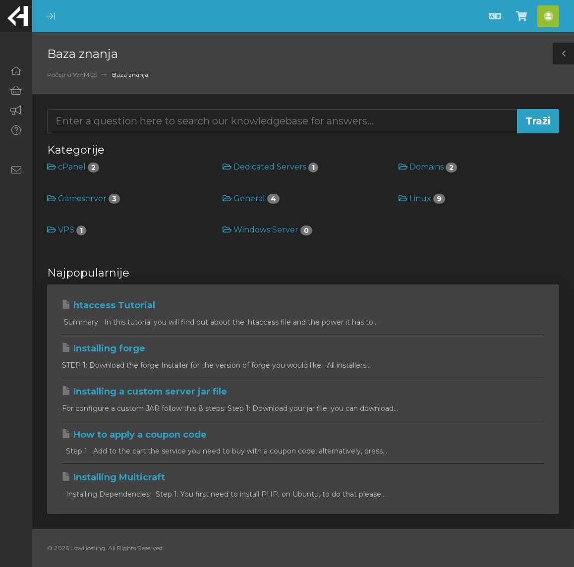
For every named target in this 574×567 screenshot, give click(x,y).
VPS (66, 229)
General (251, 198)
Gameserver (83, 198)
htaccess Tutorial (108, 305)
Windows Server (267, 229)
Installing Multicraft (113, 477)
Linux (422, 198)
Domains (428, 166)
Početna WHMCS (72, 74)
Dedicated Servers (270, 166)
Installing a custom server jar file (144, 391)
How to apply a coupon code (134, 434)
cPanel (73, 166)
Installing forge (103, 348)
